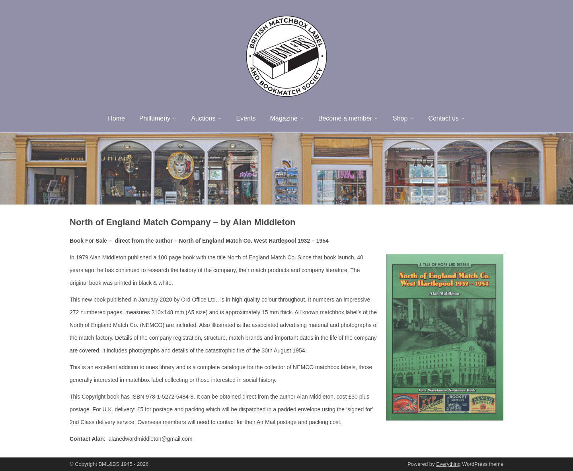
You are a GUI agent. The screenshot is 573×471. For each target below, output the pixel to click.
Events (246, 118)
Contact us (443, 118)
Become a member (345, 118)
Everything (448, 464)
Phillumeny (154, 118)
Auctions (203, 118)
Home (116, 118)
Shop (400, 118)
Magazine (283, 118)
